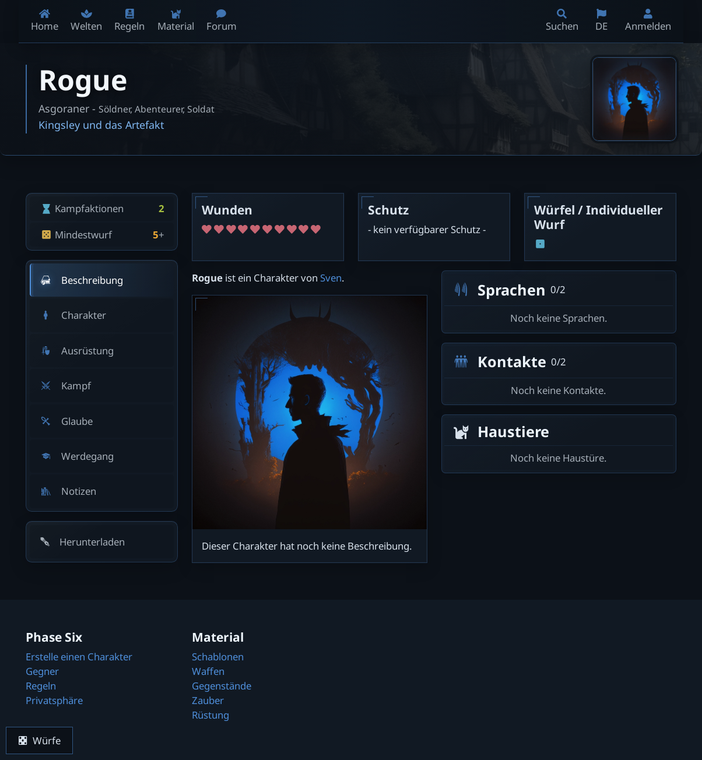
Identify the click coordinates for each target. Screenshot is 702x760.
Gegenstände (221, 685)
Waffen (208, 671)
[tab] (102, 280)
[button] (102, 541)
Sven (331, 277)
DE (601, 21)
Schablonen (218, 656)
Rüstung (210, 715)
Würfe (39, 740)
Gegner (42, 671)
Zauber (208, 700)
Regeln (41, 685)
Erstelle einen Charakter (79, 656)
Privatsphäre (54, 700)
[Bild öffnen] (634, 99)
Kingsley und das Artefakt (101, 125)
